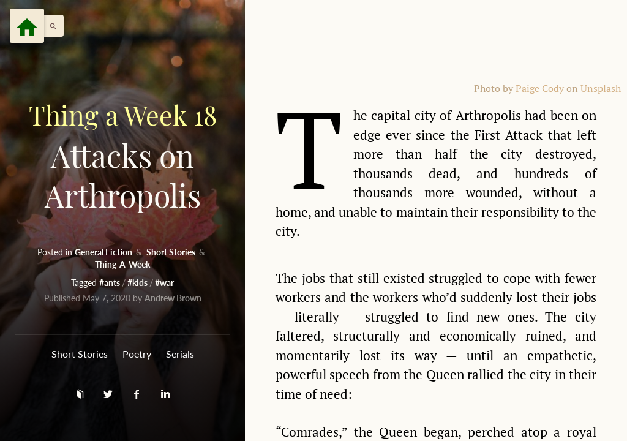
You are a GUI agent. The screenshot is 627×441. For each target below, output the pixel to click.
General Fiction (104, 252)
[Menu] (27, 26)
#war (164, 282)
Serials (180, 354)
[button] (50, 26)
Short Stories (171, 252)
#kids (138, 282)
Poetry (136, 354)
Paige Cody (540, 88)
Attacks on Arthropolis (122, 155)
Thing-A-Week (122, 264)
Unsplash (600, 88)
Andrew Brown (173, 298)
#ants (110, 282)
